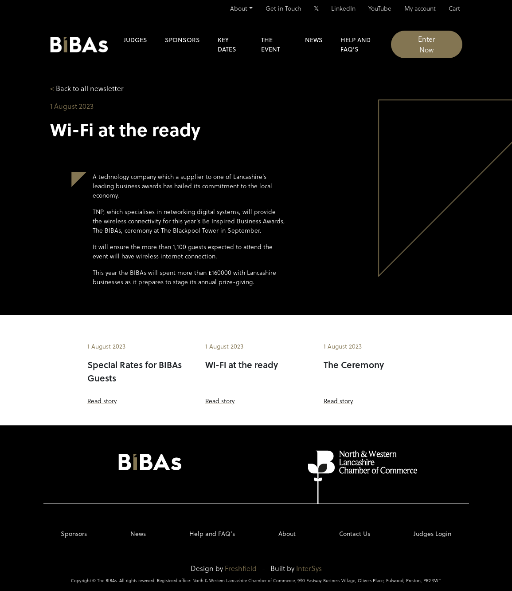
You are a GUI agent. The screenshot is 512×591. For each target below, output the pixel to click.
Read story (102, 400)
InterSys (309, 568)
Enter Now (426, 44)
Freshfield (241, 568)
